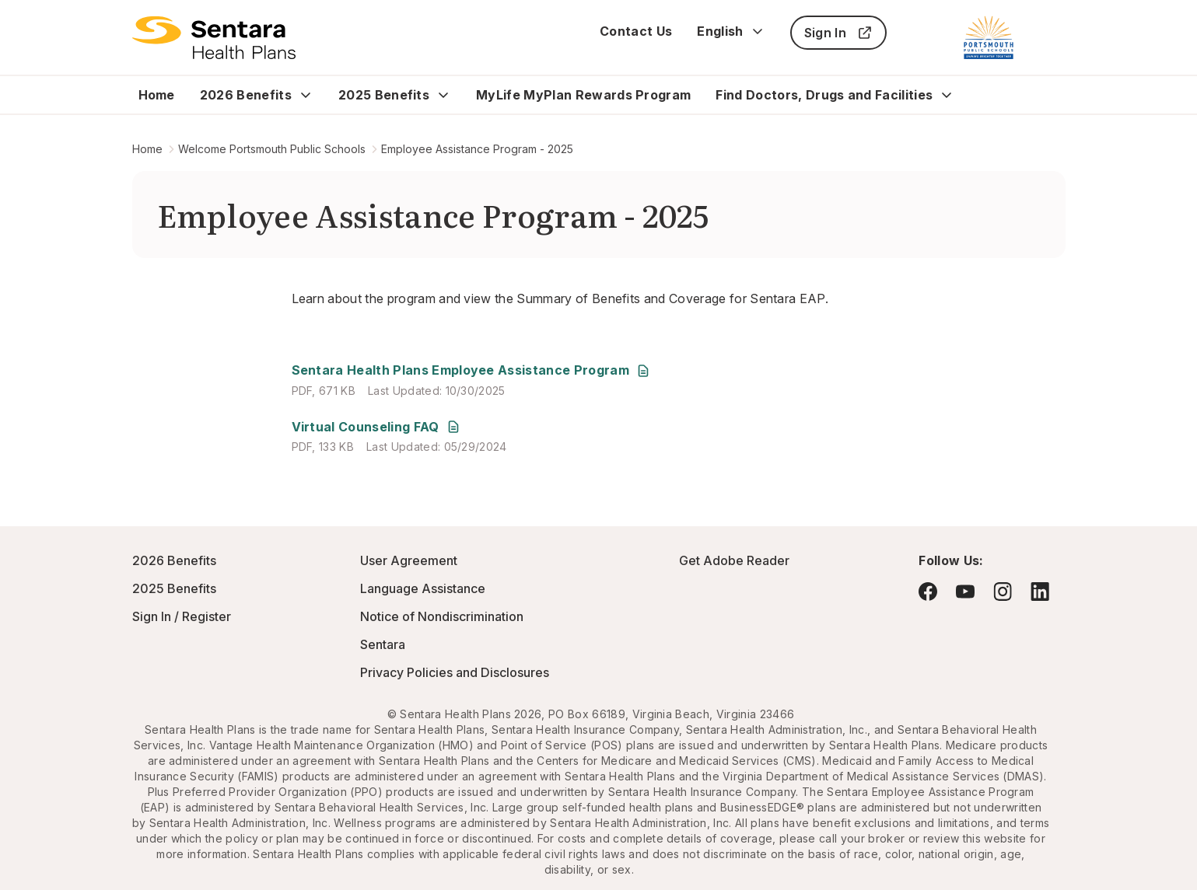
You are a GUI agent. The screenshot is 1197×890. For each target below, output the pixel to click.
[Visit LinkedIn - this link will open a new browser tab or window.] (1040, 591)
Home (156, 95)
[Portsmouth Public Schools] (989, 37)
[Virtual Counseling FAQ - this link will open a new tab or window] (376, 427)
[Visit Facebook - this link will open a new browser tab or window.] (928, 591)
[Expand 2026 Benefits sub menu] (305, 95)
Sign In (838, 32)
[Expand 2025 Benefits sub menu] (443, 95)
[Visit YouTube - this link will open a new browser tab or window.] (965, 592)
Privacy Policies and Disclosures (454, 672)
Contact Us (636, 31)
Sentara (382, 644)
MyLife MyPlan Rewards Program (583, 95)
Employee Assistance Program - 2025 (477, 148)
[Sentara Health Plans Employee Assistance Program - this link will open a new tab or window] (471, 370)
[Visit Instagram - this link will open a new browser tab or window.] (1002, 591)
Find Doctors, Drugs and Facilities (824, 95)
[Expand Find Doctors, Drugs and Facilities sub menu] (946, 95)
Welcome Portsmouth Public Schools (272, 148)
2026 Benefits (246, 95)
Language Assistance (422, 588)
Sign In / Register (181, 616)
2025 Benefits (383, 95)
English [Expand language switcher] (731, 31)
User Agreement (408, 560)
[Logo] (214, 37)
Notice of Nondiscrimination (441, 616)
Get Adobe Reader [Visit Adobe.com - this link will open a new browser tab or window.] (734, 560)
